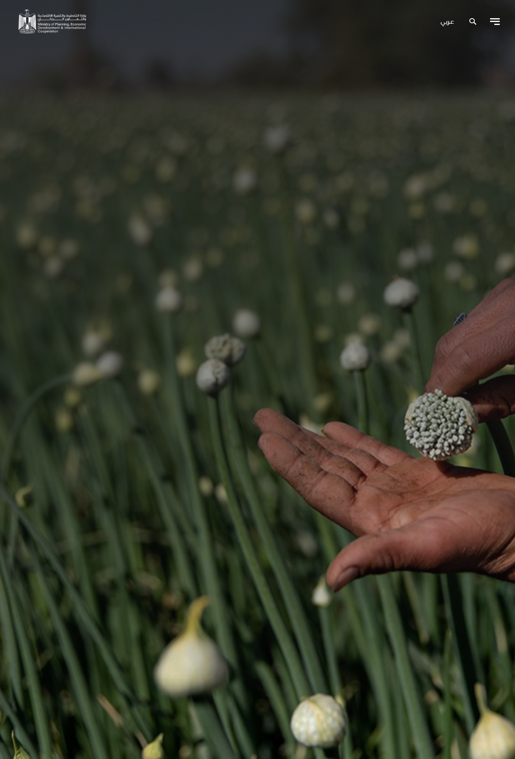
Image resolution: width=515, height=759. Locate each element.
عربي (447, 22)
